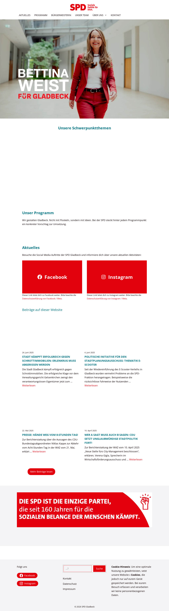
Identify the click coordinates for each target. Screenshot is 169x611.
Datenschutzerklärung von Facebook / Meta (42, 298)
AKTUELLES (24, 15)
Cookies (135, 574)
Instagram (120, 277)
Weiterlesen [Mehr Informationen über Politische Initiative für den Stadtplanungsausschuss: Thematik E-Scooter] (91, 385)
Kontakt (67, 578)
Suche (99, 568)
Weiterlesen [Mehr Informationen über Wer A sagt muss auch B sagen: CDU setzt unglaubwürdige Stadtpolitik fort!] (135, 459)
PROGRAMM (40, 15)
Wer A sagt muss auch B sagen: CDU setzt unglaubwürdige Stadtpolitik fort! (111, 439)
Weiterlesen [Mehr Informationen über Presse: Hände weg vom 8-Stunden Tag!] (39, 451)
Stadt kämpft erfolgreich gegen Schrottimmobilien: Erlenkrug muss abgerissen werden (49, 360)
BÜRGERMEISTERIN (61, 15)
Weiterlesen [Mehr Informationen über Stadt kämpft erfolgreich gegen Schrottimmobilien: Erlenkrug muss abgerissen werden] (28, 385)
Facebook (55, 277)
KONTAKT (116, 15)
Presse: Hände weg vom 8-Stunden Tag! (50, 435)
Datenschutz (70, 583)
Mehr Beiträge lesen (41, 471)
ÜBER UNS (101, 15)
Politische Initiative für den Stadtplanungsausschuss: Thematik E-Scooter (112, 360)
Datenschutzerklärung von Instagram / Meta (107, 298)
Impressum (69, 589)
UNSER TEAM (82, 15)
